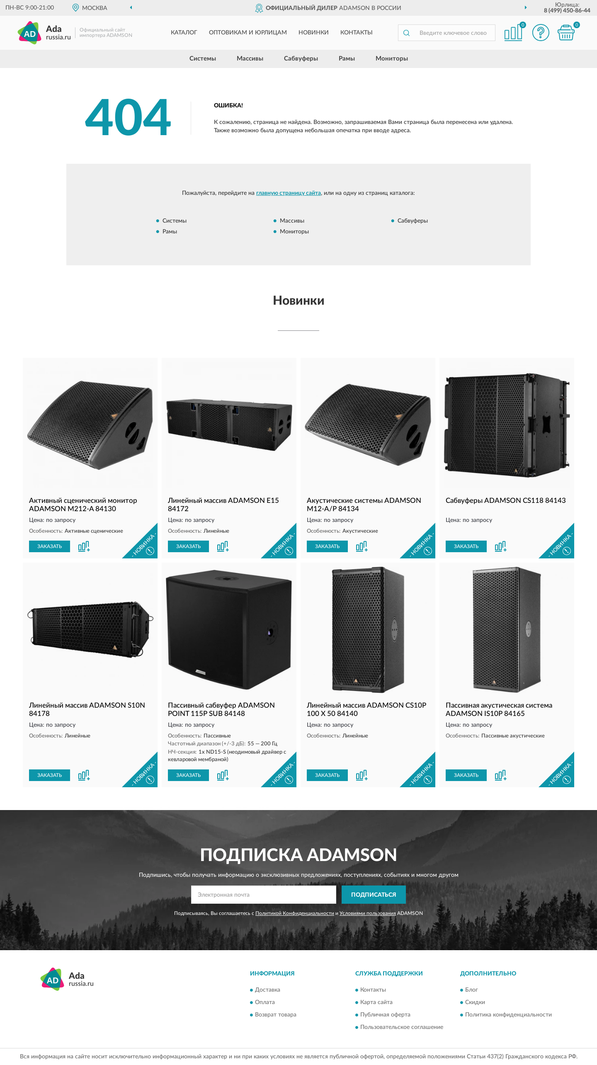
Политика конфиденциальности (508, 1015)
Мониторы (392, 59)
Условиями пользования (368, 913)
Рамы (347, 59)
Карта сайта (376, 1002)
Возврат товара (275, 1015)
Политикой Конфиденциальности (294, 913)
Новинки (313, 33)
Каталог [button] (184, 33)
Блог (471, 990)
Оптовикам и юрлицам (248, 33)
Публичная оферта (385, 1015)
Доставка (267, 990)
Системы (202, 59)
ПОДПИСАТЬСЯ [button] (373, 895)
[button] (541, 32)
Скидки (475, 1002)
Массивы (250, 59)
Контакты (356, 33)
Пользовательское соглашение (401, 1027)
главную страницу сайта (288, 193)
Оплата (265, 1002)
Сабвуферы (301, 59)
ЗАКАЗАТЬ (49, 546)
